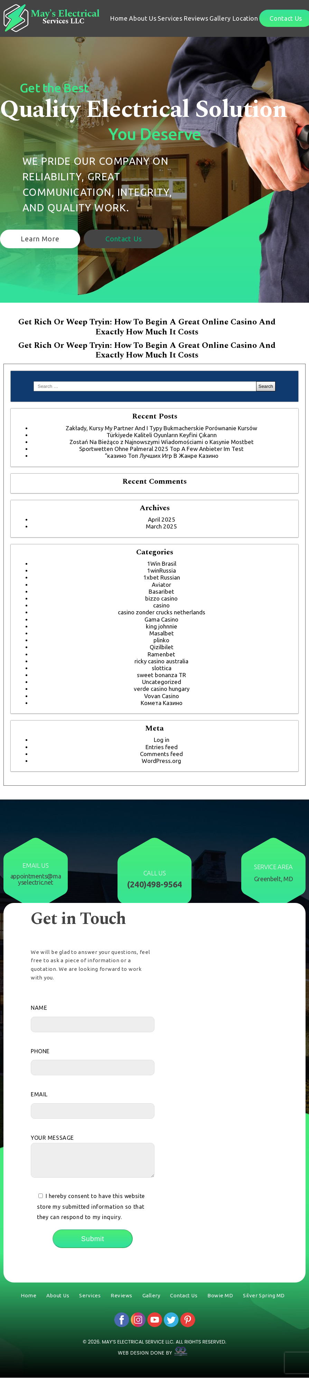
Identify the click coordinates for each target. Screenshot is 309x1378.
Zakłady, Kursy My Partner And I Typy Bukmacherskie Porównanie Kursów (161, 428)
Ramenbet (161, 654)
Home (119, 18)
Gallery (220, 18)
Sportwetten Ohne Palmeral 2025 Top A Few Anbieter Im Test (161, 448)
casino (161, 605)
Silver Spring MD (264, 1295)
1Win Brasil (161, 563)
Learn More (40, 239)
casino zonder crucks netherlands (161, 612)
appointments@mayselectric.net (35, 879)
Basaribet (161, 591)
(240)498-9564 (154, 885)
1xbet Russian (161, 577)
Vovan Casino (161, 696)
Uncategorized (161, 681)
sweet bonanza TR (161, 675)
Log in (161, 739)
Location (245, 18)
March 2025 (161, 526)
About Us (142, 18)
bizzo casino (161, 598)
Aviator (161, 584)
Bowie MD (220, 1295)
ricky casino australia (161, 661)
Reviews (196, 18)
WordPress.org (161, 760)
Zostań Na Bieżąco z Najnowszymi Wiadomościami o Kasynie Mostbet (161, 442)
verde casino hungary (161, 688)
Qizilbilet (162, 647)
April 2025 (161, 519)
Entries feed (162, 747)
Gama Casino (161, 619)
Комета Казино (161, 703)
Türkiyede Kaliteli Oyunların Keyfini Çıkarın (161, 435)
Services (170, 18)
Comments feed (161, 754)
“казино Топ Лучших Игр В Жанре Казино (161, 455)
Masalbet (161, 633)
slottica (161, 668)
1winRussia (161, 570)
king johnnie (161, 626)
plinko (161, 640)
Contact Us (123, 239)
